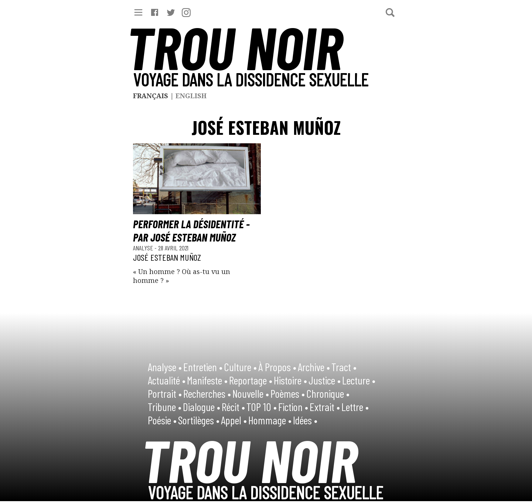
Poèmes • (287, 393)
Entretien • (202, 366)
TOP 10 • (261, 406)
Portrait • (165, 393)
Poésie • (162, 420)
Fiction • (293, 406)
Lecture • (358, 380)
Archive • (314, 366)
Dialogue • (201, 406)
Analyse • (165, 366)
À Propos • (277, 366)
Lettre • (355, 406)
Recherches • (207, 393)
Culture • (240, 366)
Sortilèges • (198, 420)
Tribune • (164, 406)
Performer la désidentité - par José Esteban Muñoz (191, 230)
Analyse (143, 248)
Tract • (344, 366)
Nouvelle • (250, 393)
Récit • (233, 406)
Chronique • (327, 393)
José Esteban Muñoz (167, 257)
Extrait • (325, 406)
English (191, 95)
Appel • (234, 420)
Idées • (305, 420)
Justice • (324, 380)
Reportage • (250, 380)
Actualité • (166, 380)
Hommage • (269, 420)
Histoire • (290, 380)
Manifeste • (207, 380)
